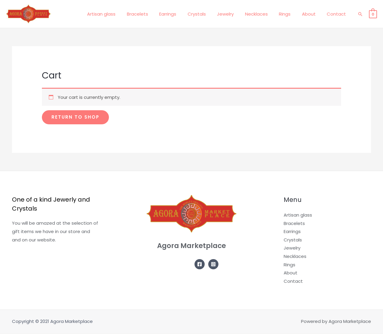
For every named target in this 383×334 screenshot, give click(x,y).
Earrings (182, 14)
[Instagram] (213, 264)
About (312, 14)
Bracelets (154, 14)
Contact (337, 14)
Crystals (209, 14)
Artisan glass (120, 14)
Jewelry (235, 14)
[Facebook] (199, 264)
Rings (290, 14)
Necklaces (264, 14)
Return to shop (75, 117)
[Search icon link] (360, 14)
